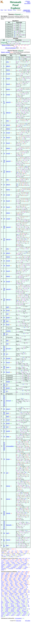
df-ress (23, 601)
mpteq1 (8, 70)
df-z (14, 598)
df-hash (16, 599)
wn (9, 550)
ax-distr (14, 565)
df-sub (12, 596)
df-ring (6, 611)
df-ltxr (2, 596)
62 (4, 387)
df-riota (11, 588)
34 (4, 299)
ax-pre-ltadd (18, 568)
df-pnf (16, 594)
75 (4, 431)
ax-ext (21, 560)
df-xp (16, 583)
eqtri (7, 321)
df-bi (19, 571)
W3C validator (27, 620)
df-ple (6, 603)
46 (4, 321)
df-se (7, 583)
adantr (7, 436)
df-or (27, 571)
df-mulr (7, 602)
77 (4, 527)
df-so (26, 581)
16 (4, 137)
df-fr (2, 583)
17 (4, 143)
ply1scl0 (8, 348)
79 (4, 473)
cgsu (2, 554)
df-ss (14, 578)
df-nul (24, 578)
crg (14, 554)
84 (4, 533)
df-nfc (6, 575)
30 (4, 227)
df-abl (7, 610)
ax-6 (17, 559)
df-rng (18, 610)
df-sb (2, 574)
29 (4, 218)
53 (4, 348)
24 (4, 238)
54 (4, 349)
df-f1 (14, 587)
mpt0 (7, 307)
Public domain (18, 620)
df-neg (18, 596)
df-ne (11, 575)
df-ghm (18, 608)
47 (4, 324)
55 (4, 354)
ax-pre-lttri (3, 568)
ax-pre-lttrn (10, 568)
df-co (2, 584)
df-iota (22, 585)
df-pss (19, 578)
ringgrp (8, 381)
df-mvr (18, 613)
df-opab (24, 580)
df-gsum (6, 604)
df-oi (6, 594)
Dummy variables (5, 52)
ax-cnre (26, 567)
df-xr (26, 594)
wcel (26, 550)
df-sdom (11, 593)
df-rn (12, 584)
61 (4, 395)
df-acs (6, 606)
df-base (17, 601)
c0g (25, 553)
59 (4, 372)
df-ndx (12, 601)
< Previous (27, 1)
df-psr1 (17, 615)
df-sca (13, 602)
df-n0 (10, 598)
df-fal (17, 572)
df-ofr (11, 589)
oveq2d (8, 73)
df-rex (25, 575)
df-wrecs (14, 590)
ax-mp (20, 558)
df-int (6, 580)
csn (16, 552)
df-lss (15, 612)
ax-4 (9, 559)
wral (3, 552)
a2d (7, 473)
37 (4, 271)
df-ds (11, 603)
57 (4, 362)
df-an (23, 571)
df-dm (7, 584)
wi (12, 550)
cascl (5, 556)
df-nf (26, 572)
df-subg (12, 608)
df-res (16, 584)
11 (4, 113)
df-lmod (9, 612)
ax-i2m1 (21, 565)
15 (4, 132)
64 (4, 385)
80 (4, 511)
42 (4, 525)
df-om (15, 589)
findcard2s (9, 525)
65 (4, 390)
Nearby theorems (27, 3)
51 (4, 353)
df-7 (23, 597)
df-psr (13, 613)
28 (4, 226)
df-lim (12, 585)
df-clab (16, 574)
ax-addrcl (3, 564)
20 (4, 162)
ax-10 (7, 560)
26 (4, 201)
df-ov (16, 588)
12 (4, 521)
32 (4, 524)
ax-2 (26, 558)
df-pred (26, 584)
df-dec (19, 598)
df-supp (2, 590)
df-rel (20, 583)
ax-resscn (8, 563)
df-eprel (16, 581)
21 (4, 172)
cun (8, 552)
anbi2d (8, 66)
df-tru (12, 572)
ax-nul (7, 562)
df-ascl (8, 613)
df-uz (25, 598)
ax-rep (25, 560)
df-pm (20, 592)
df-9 (5, 598)
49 (4, 333)
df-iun (10, 580)
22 (4, 522)
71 (4, 430)
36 (4, 265)
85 (4, 540)
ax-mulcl (10, 564)
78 (4, 459)
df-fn (6, 587)
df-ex (22, 572)
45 (4, 317)
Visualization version (26, 10)
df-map (14, 592)
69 (4, 409)
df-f (10, 587)
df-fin (17, 593)
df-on (7, 585)
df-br (20, 580)
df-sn (10, 579)
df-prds (12, 604)
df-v (16, 576)
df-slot (6, 601)
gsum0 (8, 317)
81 (4, 513)
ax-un (22, 562)
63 (4, 401)
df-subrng (24, 611)
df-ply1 (23, 615)
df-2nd (25, 589)
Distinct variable (6, 45)
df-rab (11, 576)
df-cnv (25, 583)
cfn (14, 553)
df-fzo (6, 599)
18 (4, 160)
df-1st (20, 589)
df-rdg (25, 590)
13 (4, 125)
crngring (8, 331)
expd (7, 533)
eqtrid (7, 367)
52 (4, 346)
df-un (6, 578)
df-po (22, 581)
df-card (10, 594)
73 (4, 426)
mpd (7, 545)
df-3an (7, 572)
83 (4, 528)
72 (4, 419)
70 (4, 414)
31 (4, 240)
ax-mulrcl (16, 564)
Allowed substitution (10, 48)
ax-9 (2, 560)
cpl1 (12, 556)
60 (4, 412)
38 (4, 288)
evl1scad (8, 400)
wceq (21, 550)
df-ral (20, 575)
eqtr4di (8, 431)
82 (4, 514)
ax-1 (23, 558)
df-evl (12, 615)
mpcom (8, 540)
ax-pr (18, 562)
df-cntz (24, 608)
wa (16, 550)
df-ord (2, 585)
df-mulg (7, 608)
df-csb (25, 576)
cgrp (8, 554)
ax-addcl (25, 563)
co (9, 553)
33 (4, 253)
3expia (8, 459)
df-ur (23, 610)
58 (4, 368)
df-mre (23, 604)
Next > (28, 2)
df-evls (7, 615)
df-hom (16, 603)
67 (4, 404)
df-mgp (12, 610)
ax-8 (25, 559)
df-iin (15, 580)
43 (4, 310)
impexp (8, 486)
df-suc (17, 585)
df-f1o (23, 587)
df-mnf (21, 594)
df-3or (2, 572)
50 (4, 334)
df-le (8, 596)
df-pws (18, 604)
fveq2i (7, 324)
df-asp (2, 613)
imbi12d (8, 112)
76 (4, 436)
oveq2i (8, 310)
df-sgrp (18, 606)
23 (4, 184)
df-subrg (3, 612)
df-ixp (25, 592)
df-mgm (12, 606)
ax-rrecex (20, 567)
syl (7, 334)
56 (4, 358)
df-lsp (20, 612)
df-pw (5, 579)
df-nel (15, 575)
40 (4, 290)
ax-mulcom (23, 564)
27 (4, 207)
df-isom (5, 588)
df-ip (24, 602)
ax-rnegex (13, 567)
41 (4, 300)
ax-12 (16, 560)
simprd (8, 409)
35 (4, 260)
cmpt (22, 552)
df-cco (22, 603)
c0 (12, 552)
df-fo (19, 587)
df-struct (22, 599)
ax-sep (2, 562)
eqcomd (8, 358)
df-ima (21, 584)
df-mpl (24, 613)
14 (4, 170)
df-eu (12, 574)
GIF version (28, 11)
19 (4, 153)
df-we (11, 583)
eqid (7, 314)
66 (4, 392)
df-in (10, 578)
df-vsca (18, 602)
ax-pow (12, 562)
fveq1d (8, 84)
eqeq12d (8, 102)
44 (4, 320)
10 (4, 103)
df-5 (14, 597)
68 (4, 405)
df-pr (14, 579)
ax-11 (11, 560)
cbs (20, 553)
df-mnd (23, 606)
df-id (12, 581)
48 (4, 366)
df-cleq (21, 574)
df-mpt (2, 581)
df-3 (5, 597)
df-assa (25, 612)
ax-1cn (13, 563)
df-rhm (18, 611)
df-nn (23, 596)
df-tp (19, 579)
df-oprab (21, 588)
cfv (26, 552)
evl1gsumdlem (10, 446)
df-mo (7, 574)
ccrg (22, 554)
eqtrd (7, 413)
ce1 (18, 556)
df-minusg (20, 607)
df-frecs (8, 590)
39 (4, 281)
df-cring (12, 611)
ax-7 (21, 559)
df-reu (6, 576)
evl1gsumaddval (18, 618)
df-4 (10, 597)
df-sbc (20, 576)
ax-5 (13, 559)
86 (4, 546)
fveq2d (8, 78)
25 (4, 194)
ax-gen (4, 559)
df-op (23, 579)
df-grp (14, 607)
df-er (10, 592)
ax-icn (19, 563)
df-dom (5, 593)
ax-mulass (9, 565)
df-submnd (8, 607)
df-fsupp (22, 593)
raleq (7, 62)
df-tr (7, 581)
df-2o (5, 592)
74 (4, 427)
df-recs (19, 590)
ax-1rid (7, 567)
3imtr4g (8, 513)
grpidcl (8, 388)
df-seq (11, 599)
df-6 (18, 597)
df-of (6, 589)
